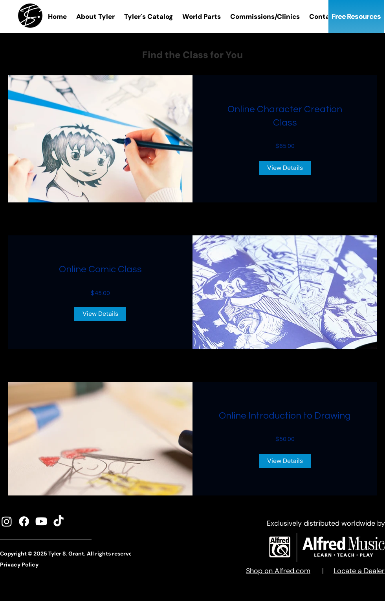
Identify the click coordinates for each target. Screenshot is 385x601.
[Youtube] (41, 521)
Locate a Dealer (359, 571)
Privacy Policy (19, 564)
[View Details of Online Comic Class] (100, 314)
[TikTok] (58, 521)
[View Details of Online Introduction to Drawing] (285, 461)
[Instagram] (6, 521)
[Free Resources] (356, 16)
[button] (148, 17)
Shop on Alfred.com (278, 571)
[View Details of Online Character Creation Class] (285, 168)
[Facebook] (24, 521)
